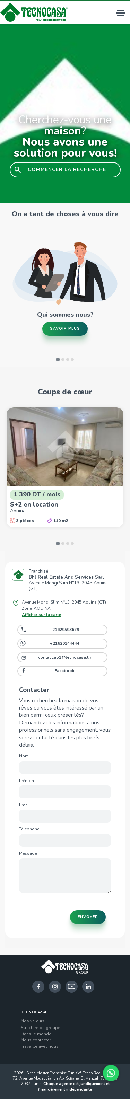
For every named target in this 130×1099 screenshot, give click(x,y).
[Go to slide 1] (58, 359)
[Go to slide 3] (67, 359)
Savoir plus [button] (65, 328)
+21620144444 (64, 643)
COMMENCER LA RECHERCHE (67, 169)
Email (24, 805)
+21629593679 (64, 629)
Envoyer (88, 917)
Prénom (26, 780)
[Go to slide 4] (72, 359)
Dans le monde (36, 1034)
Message (28, 853)
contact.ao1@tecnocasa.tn (64, 657)
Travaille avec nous (40, 1046)
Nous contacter (36, 1040)
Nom (24, 756)
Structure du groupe (40, 1027)
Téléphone (29, 829)
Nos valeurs (33, 1021)
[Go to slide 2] (62, 359)
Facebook (64, 671)
